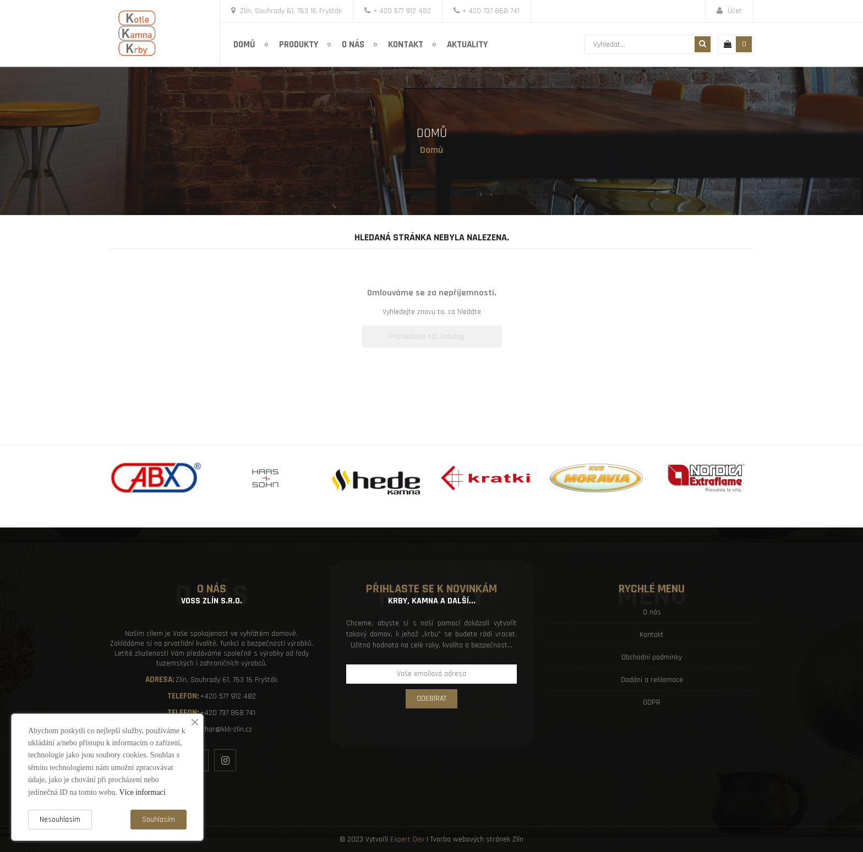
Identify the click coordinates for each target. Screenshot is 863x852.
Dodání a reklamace (652, 680)
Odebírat (431, 698)
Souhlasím (158, 819)
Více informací (142, 792)
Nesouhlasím (60, 819)
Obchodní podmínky (651, 657)
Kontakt (652, 635)
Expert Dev (407, 839)
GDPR (651, 702)
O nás (652, 612)
